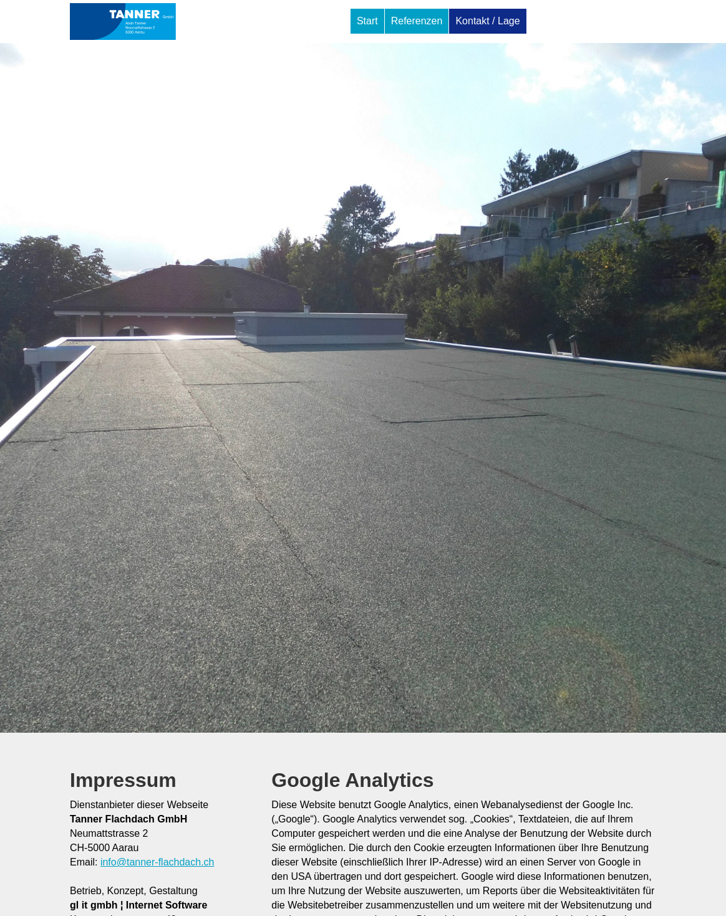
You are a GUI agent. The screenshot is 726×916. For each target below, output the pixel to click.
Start (367, 21)
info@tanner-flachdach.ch (157, 862)
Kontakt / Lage (487, 21)
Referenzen (417, 21)
